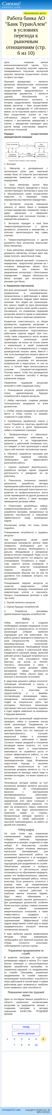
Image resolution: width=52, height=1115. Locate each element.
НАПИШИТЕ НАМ (11, 1110)
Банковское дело (35, 13)
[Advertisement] (26, 1079)
